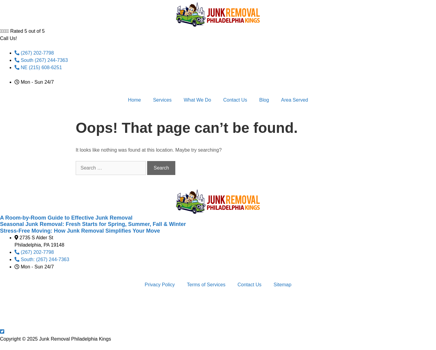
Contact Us (235, 100)
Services (162, 100)
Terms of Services (206, 284)
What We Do (197, 100)
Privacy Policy (160, 284)
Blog (264, 100)
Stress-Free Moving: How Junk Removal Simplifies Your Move (80, 231)
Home (134, 100)
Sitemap (283, 284)
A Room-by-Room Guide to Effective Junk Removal (66, 218)
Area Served (294, 100)
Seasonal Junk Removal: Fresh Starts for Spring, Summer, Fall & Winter (93, 224)
